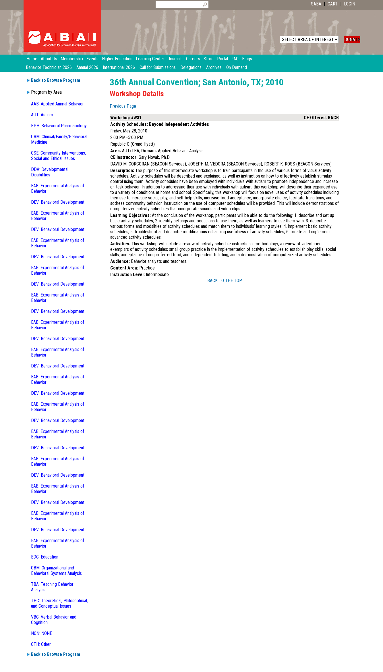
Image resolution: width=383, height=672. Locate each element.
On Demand (236, 67)
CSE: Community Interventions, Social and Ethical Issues (58, 155)
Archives (214, 67)
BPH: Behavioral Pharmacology (59, 125)
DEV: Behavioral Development (57, 202)
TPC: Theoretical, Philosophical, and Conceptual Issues (59, 603)
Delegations (191, 67)
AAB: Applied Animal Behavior (57, 104)
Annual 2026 (87, 67)
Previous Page (123, 106)
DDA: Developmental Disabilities (49, 172)
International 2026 (119, 67)
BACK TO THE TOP (224, 280)
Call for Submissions (158, 67)
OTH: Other (41, 644)
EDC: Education (44, 557)
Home (31, 58)
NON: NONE (41, 633)
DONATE (352, 39)
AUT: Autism (42, 115)
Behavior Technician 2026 (49, 67)
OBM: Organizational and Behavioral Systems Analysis (56, 570)
